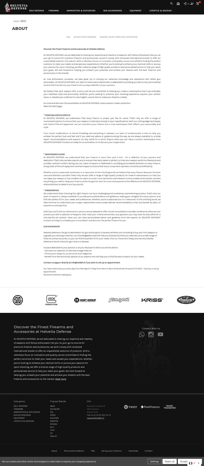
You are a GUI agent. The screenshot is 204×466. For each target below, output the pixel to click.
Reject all (169, 461)
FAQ (68, 37)
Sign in (185, 3)
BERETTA (54, 421)
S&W (52, 406)
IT (192, 463)
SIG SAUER (55, 409)
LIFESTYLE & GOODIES (162, 10)
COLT (52, 430)
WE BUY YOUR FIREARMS (85, 37)
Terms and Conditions (74, 451)
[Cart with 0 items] (197, 3)
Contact (148, 451)
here (59, 106)
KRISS (53, 415)
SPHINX (53, 424)
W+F (52, 427)
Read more (60, 379)
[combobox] (194, 463)
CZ (51, 433)
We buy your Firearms (111, 451)
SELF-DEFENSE (36, 10)
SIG (51, 412)
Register (192, 3)
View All (53, 436)
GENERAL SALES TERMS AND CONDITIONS (119, 37)
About (54, 451)
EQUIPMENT (137, 10)
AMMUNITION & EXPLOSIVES (83, 10)
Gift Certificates (178, 3)
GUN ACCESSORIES (114, 10)
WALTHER (54, 418)
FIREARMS (55, 10)
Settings (154, 461)
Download (133, 451)
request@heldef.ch (95, 418)
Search (171, 3)
